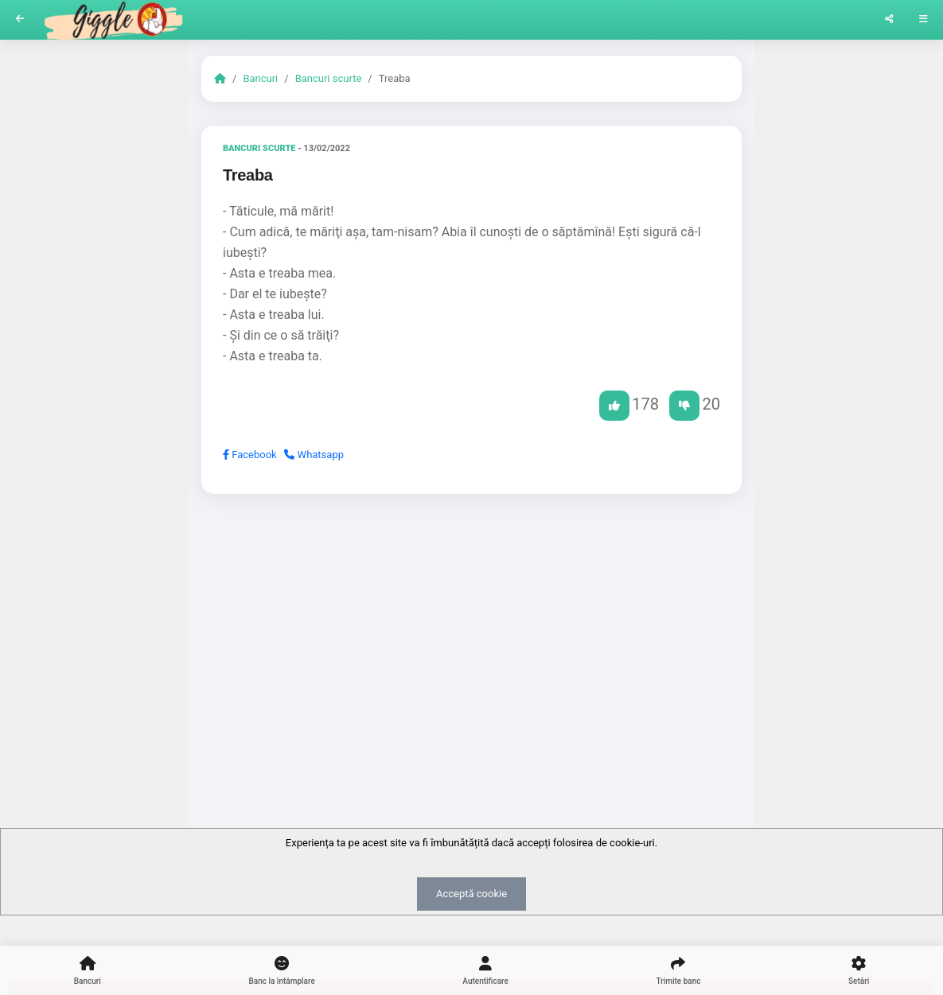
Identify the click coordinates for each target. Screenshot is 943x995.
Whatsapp (314, 455)
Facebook (250, 455)
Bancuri (260, 78)
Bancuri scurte (328, 78)
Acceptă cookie (471, 894)
